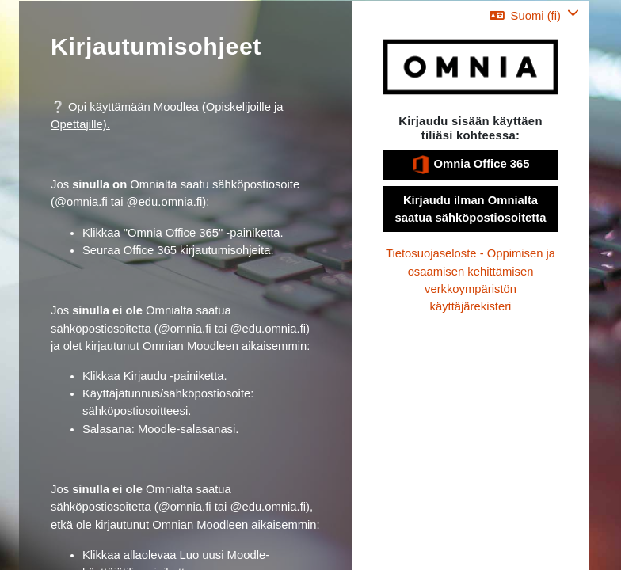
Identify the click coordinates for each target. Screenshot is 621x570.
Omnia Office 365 (470, 164)
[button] (534, 15)
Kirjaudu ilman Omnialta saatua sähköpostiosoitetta (471, 209)
